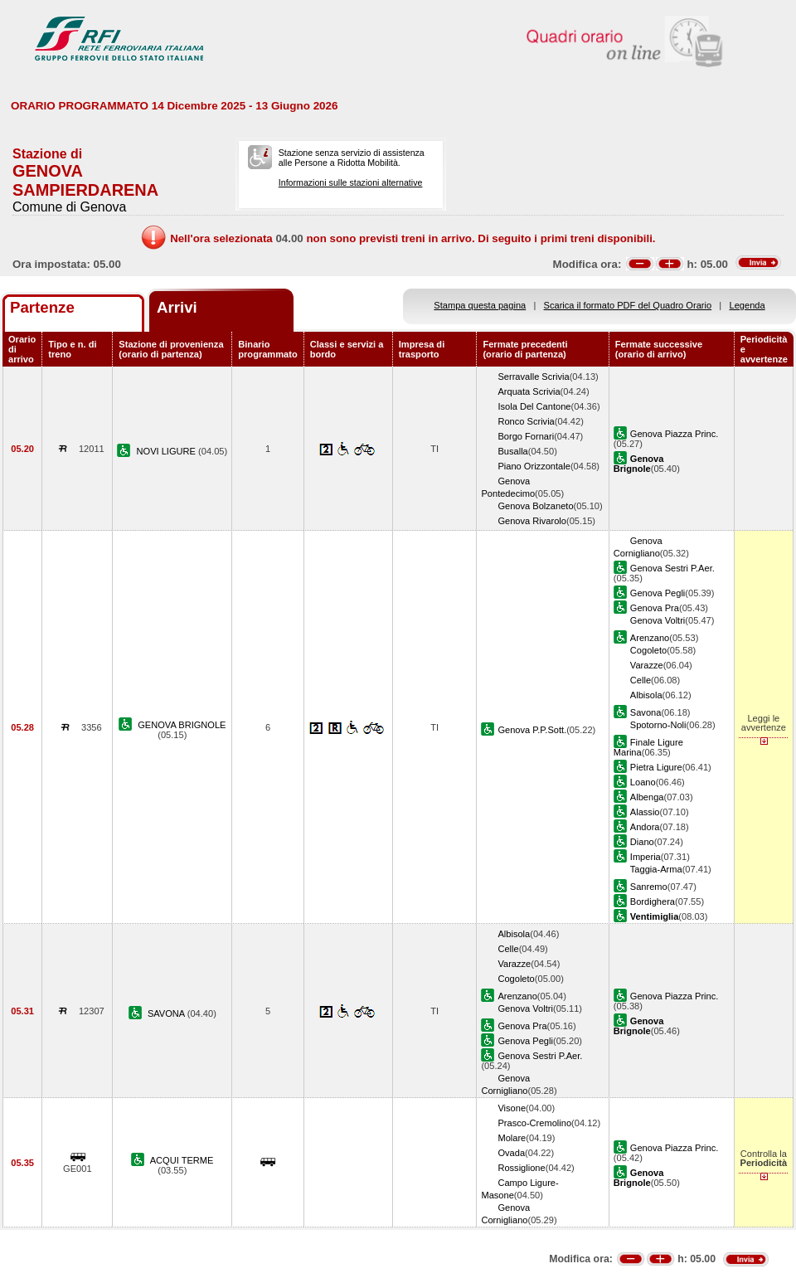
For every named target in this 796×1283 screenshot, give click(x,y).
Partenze (42, 307)
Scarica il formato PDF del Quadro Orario (628, 305)
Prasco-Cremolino (534, 1123)
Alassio (645, 812)
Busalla (512, 451)
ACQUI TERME (182, 1160)
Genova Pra (654, 608)
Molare (512, 1138)
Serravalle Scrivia (533, 376)
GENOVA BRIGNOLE (182, 725)
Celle (640, 680)
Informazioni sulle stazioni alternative (351, 182)
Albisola (646, 695)
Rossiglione (521, 1168)
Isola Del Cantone (534, 406)
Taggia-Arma (656, 869)
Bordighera (652, 901)
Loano (643, 782)
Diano (642, 842)
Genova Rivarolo (532, 521)
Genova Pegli (658, 593)
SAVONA (167, 1013)
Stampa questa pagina (480, 305)
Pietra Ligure (656, 767)
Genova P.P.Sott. (532, 730)
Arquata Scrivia (529, 391)
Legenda (747, 305)
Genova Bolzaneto (535, 506)
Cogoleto (648, 650)
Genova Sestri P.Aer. (672, 568)
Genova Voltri (658, 620)
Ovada (511, 1153)
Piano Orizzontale (534, 466)
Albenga (647, 797)
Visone (512, 1108)
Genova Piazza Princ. (674, 434)
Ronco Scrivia (526, 421)
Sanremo (648, 887)
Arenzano (649, 638)
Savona (646, 712)
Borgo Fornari (526, 436)
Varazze (646, 665)
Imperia (645, 857)
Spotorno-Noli (658, 725)
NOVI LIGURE (168, 451)
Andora (645, 827)
